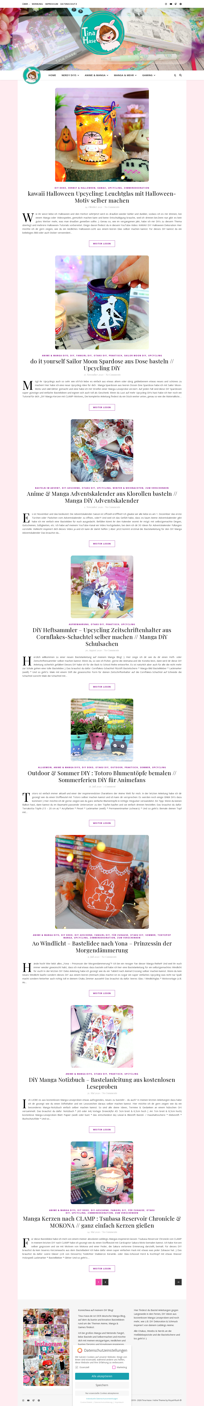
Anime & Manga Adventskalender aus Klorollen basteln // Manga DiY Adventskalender (102, 497)
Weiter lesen (102, 243)
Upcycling (115, 188)
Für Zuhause (120, 935)
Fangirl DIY (84, 355)
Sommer (145, 767)
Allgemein (45, 767)
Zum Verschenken (157, 488)
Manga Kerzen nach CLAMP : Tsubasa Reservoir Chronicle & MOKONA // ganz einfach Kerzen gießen (102, 1222)
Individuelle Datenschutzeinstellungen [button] (102, 1399)
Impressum (51, 4)
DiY (72, 355)
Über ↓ (26, 4)
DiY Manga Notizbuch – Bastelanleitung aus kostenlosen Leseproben (102, 1083)
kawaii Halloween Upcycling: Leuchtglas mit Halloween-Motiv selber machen (102, 197)
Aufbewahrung (79, 624)
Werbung (37, 4)
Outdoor (117, 767)
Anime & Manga (95, 75)
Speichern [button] (102, 1385)
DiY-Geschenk (71, 488)
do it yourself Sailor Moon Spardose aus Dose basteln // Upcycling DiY (102, 364)
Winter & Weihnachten (128, 488)
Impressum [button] (119, 1402)
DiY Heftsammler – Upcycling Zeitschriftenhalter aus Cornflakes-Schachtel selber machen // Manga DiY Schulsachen (102, 636)
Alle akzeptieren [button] (102, 1376)
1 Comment (109, 786)
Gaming (147, 75)
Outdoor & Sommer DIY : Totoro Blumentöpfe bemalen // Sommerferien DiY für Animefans (102, 776)
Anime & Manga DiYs (55, 355)
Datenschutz (68, 4)
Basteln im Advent (47, 488)
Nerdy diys (69, 75)
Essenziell (82, 1367)
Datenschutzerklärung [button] (103, 1402)
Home (52, 75)
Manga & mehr (124, 75)
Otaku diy (100, 355)
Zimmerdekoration (136, 188)
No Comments (111, 207)
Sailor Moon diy (135, 355)
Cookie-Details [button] (86, 1402)
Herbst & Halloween (82, 188)
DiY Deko (60, 188)
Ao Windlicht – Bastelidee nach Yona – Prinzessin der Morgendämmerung (102, 946)
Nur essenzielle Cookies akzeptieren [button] (102, 1393)
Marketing (119, 1367)
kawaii (101, 188)
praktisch (115, 355)
